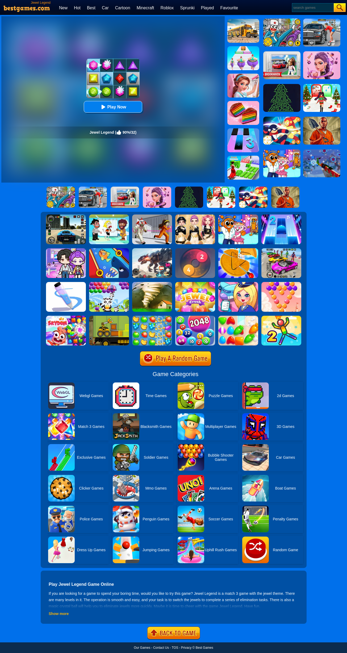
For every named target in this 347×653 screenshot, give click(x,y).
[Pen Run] (66, 284)
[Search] (312, 7)
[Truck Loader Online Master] (109, 317)
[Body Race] (243, 48)
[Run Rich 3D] (243, 157)
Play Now (113, 107)
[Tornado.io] (152, 284)
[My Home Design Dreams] (243, 75)
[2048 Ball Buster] (195, 317)
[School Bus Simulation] (243, 21)
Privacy (186, 648)
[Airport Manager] (238, 284)
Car (105, 8)
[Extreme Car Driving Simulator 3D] (66, 216)
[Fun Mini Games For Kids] (238, 216)
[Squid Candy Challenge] (238, 250)
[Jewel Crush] (195, 284)
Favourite (229, 8)
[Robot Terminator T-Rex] (152, 250)
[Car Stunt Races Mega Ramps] (281, 250)
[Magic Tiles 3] (243, 130)
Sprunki (187, 8)
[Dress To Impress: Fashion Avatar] (195, 216)
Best (91, 8)
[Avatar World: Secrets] (66, 250)
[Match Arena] (238, 317)
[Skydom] (66, 317)
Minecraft (145, 8)
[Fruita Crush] (152, 317)
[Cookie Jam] (243, 103)
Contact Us (161, 648)
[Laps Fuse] (195, 250)
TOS (175, 648)
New (63, 8)
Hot (77, 8)
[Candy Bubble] (281, 284)
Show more (59, 614)
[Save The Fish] (109, 250)
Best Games (204, 648)
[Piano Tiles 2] (281, 216)
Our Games (142, 648)
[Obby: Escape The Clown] (152, 216)
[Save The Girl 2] (109, 216)
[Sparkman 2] (281, 317)
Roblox (167, 8)
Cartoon (122, 8)
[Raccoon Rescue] (109, 284)
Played (207, 8)
